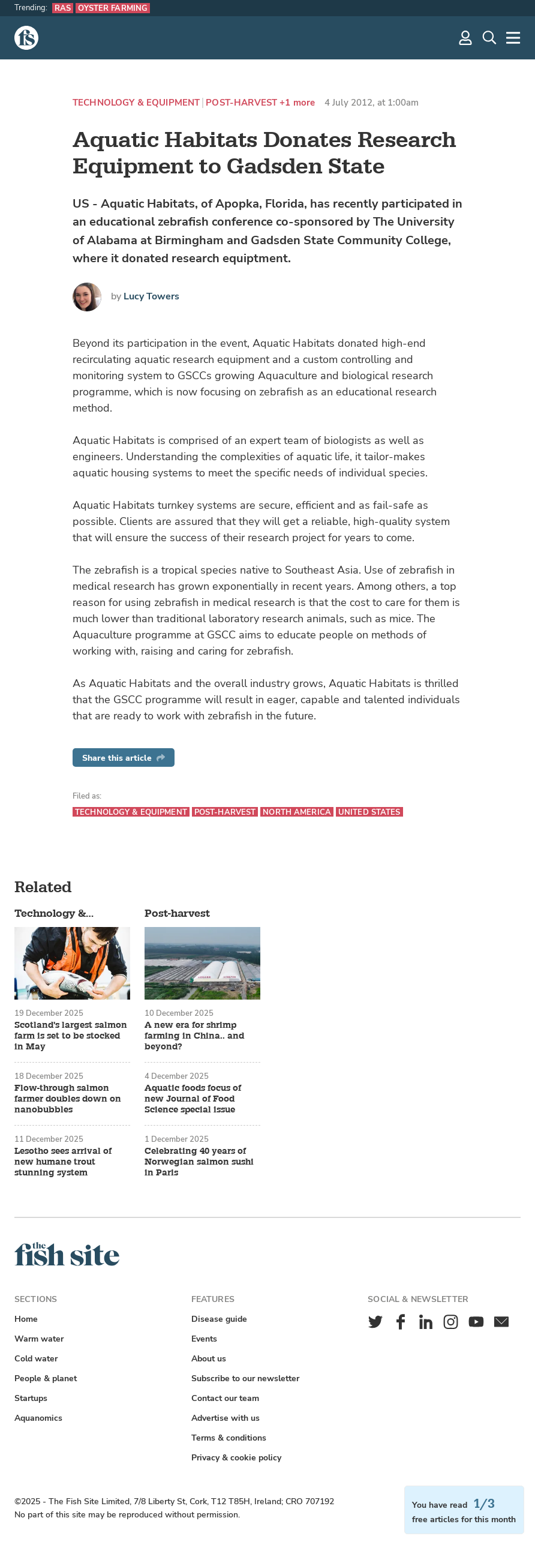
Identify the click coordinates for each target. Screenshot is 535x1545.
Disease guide (219, 1319)
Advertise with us (225, 1418)
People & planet (45, 1378)
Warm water (39, 1339)
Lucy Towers (151, 296)
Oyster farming (113, 8)
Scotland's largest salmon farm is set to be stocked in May (70, 1036)
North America (297, 812)
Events (204, 1339)
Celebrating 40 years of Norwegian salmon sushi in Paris (199, 1162)
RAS (63, 8)
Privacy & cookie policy (236, 1457)
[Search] (489, 38)
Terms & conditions (228, 1438)
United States (369, 812)
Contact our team (225, 1398)
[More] (513, 38)
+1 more (297, 103)
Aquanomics (38, 1418)
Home (26, 1319)
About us (208, 1358)
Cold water (36, 1358)
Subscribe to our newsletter (245, 1378)
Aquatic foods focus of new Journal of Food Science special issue (193, 1099)
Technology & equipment (136, 103)
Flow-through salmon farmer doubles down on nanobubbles (67, 1099)
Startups (30, 1398)
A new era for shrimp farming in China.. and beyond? (194, 1036)
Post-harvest (241, 103)
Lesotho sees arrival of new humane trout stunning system (63, 1162)
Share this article (123, 758)
